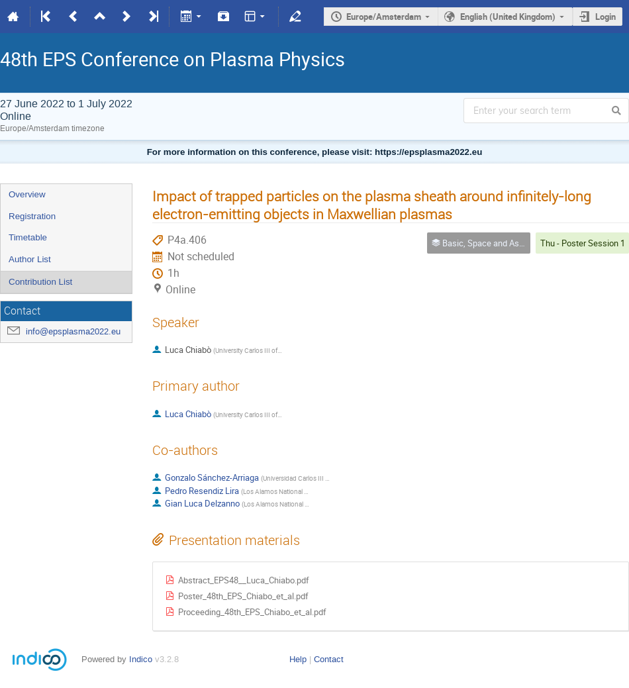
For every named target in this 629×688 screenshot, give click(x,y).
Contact (329, 659)
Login (605, 17)
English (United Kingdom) (508, 17)
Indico (140, 659)
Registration (32, 216)
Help (298, 659)
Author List (30, 259)
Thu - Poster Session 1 (582, 243)
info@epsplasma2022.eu (73, 331)
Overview (27, 194)
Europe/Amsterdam (383, 17)
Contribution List (40, 282)
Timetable (28, 237)
